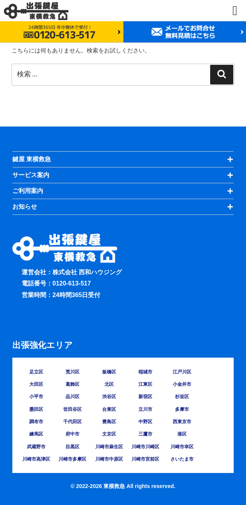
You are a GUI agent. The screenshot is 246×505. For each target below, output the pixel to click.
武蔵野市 (36, 446)
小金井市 (182, 384)
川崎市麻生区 (109, 446)
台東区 (109, 409)
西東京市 (182, 421)
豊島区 (109, 421)
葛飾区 (72, 384)
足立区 (36, 372)
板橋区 (109, 372)
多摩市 (182, 409)
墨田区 (36, 409)
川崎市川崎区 (145, 446)
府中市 (72, 434)
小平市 (36, 396)
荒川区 (72, 372)
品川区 (72, 396)
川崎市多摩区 (72, 459)
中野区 (145, 421)
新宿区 (145, 396)
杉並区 (182, 396)
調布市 (36, 421)
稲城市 (145, 372)
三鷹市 (145, 434)
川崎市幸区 (182, 446)
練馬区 (36, 434)
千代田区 (72, 421)
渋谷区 (109, 396)
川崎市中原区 (109, 459)
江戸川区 (182, 372)
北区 (109, 384)
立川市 (145, 409)
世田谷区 (72, 409)
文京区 (109, 434)
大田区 (36, 384)
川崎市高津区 (36, 459)
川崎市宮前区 (145, 459)
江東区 (145, 384)
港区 (182, 434)
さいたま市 (182, 459)
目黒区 (72, 446)
